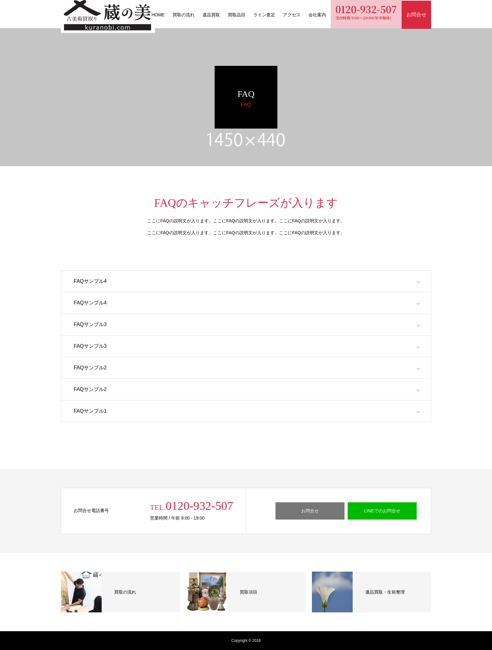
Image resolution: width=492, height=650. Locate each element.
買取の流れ (184, 14)
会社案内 (317, 14)
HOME (158, 14)
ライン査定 (264, 14)
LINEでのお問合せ (382, 510)
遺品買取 (211, 14)
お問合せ (310, 510)
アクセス (292, 14)
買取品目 (236, 14)
